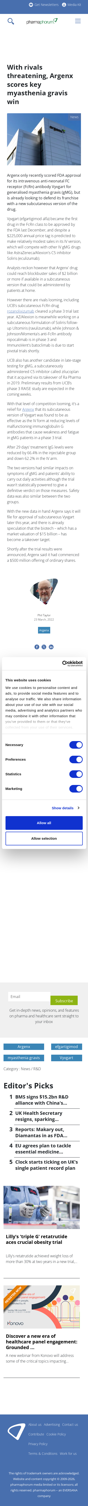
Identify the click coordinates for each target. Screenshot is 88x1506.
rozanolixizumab (20, 311)
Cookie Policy (56, 1434)
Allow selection (44, 838)
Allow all (44, 823)
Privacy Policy (37, 1444)
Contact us (70, 1424)
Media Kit (74, 4)
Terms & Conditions (42, 1453)
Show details (63, 808)
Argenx (28, 409)
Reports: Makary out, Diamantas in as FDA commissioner (39, 1135)
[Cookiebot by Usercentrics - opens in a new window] (63, 664)
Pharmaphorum (16, 1431)
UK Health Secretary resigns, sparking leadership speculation (42, 1119)
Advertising (52, 1424)
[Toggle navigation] (12, 21)
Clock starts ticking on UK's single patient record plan (46, 1165)
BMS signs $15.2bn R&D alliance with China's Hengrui (42, 1103)
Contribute (36, 1434)
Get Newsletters (46, 4)
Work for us (68, 1453)
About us (35, 1424)
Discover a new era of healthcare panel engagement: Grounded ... (41, 1341)
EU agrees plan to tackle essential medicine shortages (43, 1151)
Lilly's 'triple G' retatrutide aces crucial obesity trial (36, 1239)
